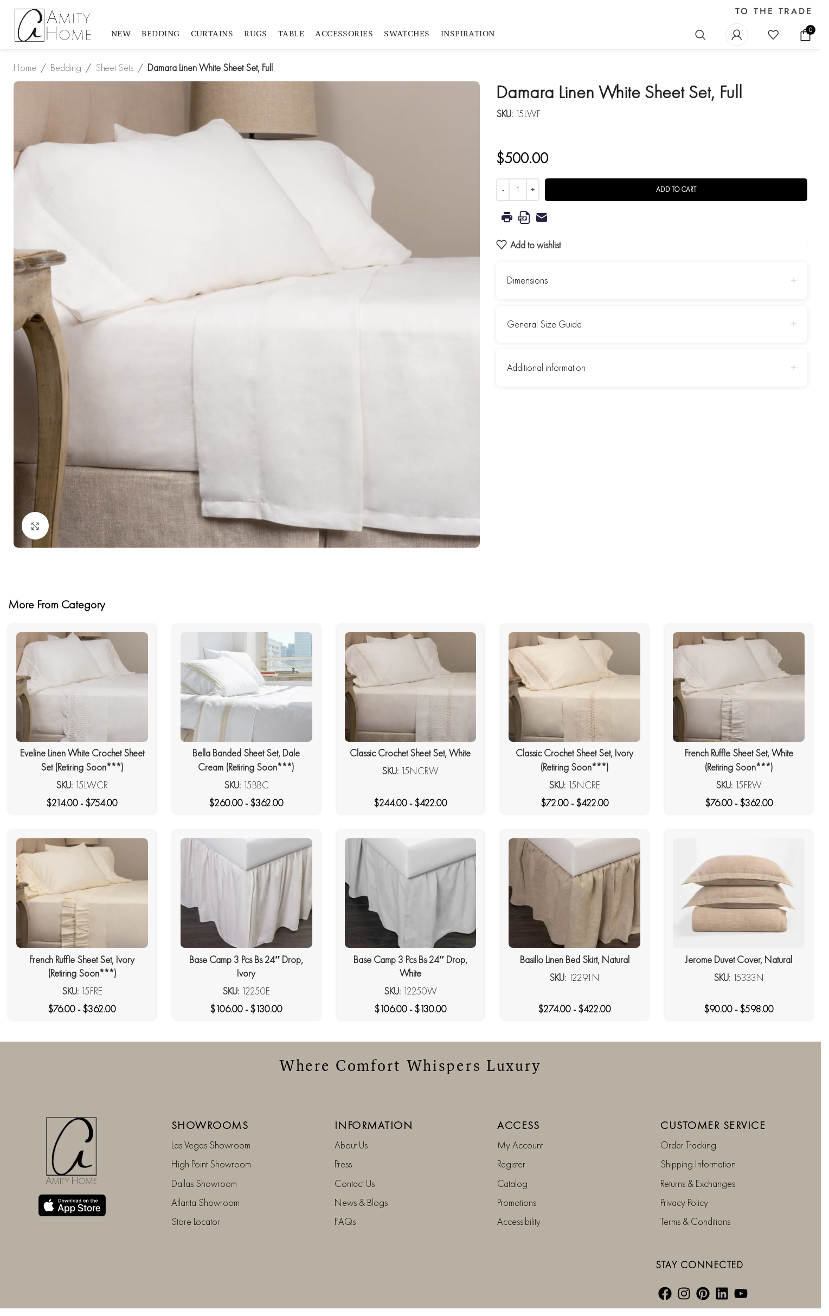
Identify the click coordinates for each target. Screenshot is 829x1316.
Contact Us (355, 1183)
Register (511, 1164)
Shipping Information (698, 1164)
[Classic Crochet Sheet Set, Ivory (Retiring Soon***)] (574, 687)
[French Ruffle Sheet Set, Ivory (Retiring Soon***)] (82, 893)
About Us (351, 1145)
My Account (520, 1145)
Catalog (512, 1183)
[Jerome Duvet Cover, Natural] (739, 893)
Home (25, 67)
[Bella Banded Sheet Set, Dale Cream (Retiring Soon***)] (246, 687)
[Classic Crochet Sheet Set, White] (411, 687)
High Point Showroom (211, 1164)
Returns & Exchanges (697, 1183)
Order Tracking (688, 1145)
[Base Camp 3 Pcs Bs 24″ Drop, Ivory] (246, 893)
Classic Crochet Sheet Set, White (410, 753)
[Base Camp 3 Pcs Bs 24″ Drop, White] (411, 893)
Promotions (516, 1202)
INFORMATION (374, 1125)
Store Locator (195, 1221)
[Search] (700, 35)
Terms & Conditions (695, 1221)
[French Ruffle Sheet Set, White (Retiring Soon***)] (739, 687)
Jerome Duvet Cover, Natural (738, 959)
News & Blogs (361, 1202)
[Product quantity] (518, 189)
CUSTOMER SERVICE (713, 1125)
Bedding (65, 67)
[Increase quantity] (532, 189)
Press (343, 1164)
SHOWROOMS (210, 1125)
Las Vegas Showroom (210, 1145)
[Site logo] (54, 26)
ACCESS (518, 1125)
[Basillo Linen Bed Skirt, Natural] (574, 893)
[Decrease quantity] (503, 189)
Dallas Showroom (204, 1183)
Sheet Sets (114, 67)
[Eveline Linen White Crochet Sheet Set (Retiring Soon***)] (82, 687)
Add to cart (676, 189)
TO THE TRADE (774, 11)
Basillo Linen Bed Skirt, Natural (574, 959)
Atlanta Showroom (205, 1202)
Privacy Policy (684, 1202)
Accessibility (519, 1221)
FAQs (345, 1221)
